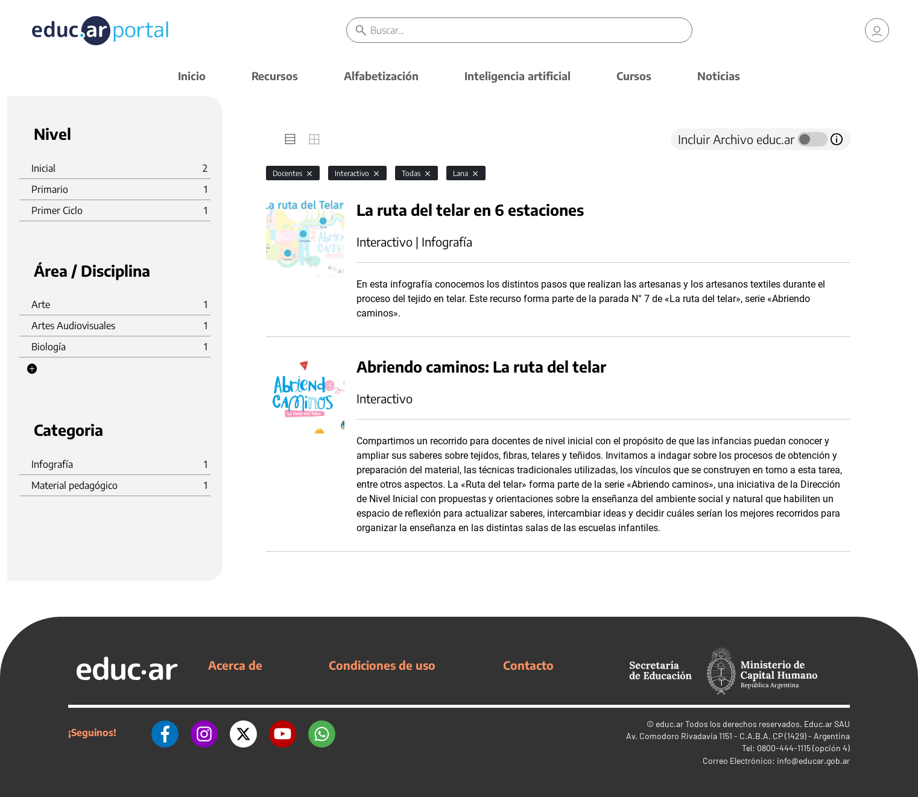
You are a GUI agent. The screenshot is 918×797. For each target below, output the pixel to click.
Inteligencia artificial (517, 76)
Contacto (528, 665)
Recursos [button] (275, 76)
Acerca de (235, 665)
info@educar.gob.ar (813, 760)
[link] (877, 30)
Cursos (633, 76)
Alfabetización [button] (381, 76)
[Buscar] (531, 30)
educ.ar (669, 724)
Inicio (192, 76)
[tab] (290, 139)
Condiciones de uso (382, 665)
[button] (32, 369)
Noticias (718, 76)
